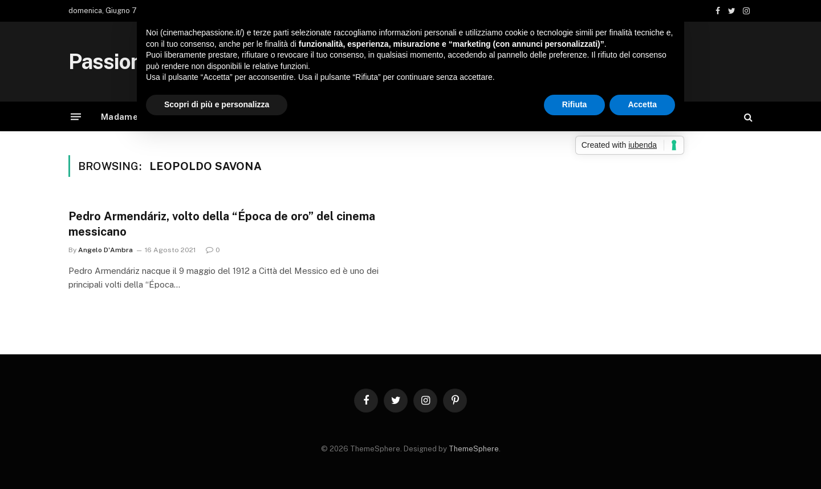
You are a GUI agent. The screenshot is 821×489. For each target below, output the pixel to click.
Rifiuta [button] (574, 104)
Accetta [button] (642, 104)
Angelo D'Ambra (105, 250)
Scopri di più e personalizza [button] (216, 104)
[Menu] (76, 117)
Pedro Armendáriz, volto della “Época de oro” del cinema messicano (221, 224)
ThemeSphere (474, 448)
